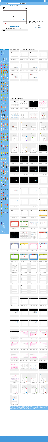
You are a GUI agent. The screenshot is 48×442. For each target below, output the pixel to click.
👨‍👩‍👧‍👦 (1, 155)
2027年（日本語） (11, 5)
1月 (4, 60)
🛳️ (3, 149)
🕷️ (3, 214)
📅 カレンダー (3, 61)
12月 (3, 60)
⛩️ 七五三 (2, 224)
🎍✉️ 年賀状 (3, 227)
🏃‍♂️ (5, 165)
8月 (6, 58)
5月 (6, 57)
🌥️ (1, 76)
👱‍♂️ (1, 154)
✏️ (7, 162)
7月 (4, 58)
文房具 (4, 161)
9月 (2, 59)
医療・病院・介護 (3, 168)
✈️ (7, 148)
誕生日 (2, 203)
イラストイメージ (2, 5)
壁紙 (1, 230)
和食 (1, 115)
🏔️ (5, 78)
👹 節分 (2, 216)
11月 (6, 59)
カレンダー (7, 5)
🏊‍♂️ (7, 180)
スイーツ (2, 122)
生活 (3, 151)
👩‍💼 (3, 158)
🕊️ (7, 98)
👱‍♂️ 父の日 (2, 220)
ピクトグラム (3, 232)
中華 (5, 115)
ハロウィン (2, 211)
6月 (2, 58)
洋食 (3, 115)
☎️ (3, 189)
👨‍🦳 (3, 154)
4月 (4, 57)
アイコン (1, 192)
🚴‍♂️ (7, 146)
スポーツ (1, 176)
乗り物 (1, 143)
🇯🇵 (5, 195)
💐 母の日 (2, 53)
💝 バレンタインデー (4, 217)
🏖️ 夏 (1, 55)
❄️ (5, 76)
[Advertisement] (37, 13)
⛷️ (1, 182)
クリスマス (2, 207)
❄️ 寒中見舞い (3, 225)
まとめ (46, 1)
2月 (6, 60)
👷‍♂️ (5, 158)
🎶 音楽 (1, 183)
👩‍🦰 (7, 152)
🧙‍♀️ (7, 212)
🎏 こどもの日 (3, 52)
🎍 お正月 (2, 215)
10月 (4, 59)
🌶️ (7, 136)
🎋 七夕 (2, 221)
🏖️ (7, 78)
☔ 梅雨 (2, 54)
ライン (3, 229)
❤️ (3, 171)
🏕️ (5, 182)
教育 (1, 161)
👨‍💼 (1, 158)
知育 (6, 161)
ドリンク (2, 127)
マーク (5, 192)
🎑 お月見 (2, 223)
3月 (2, 57)
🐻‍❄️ (7, 85)
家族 (1, 151)
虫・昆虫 (2, 108)
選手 (4, 176)
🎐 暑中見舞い (3, 226)
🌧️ (3, 76)
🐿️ (3, 89)
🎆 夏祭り (2, 222)
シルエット (2, 231)
